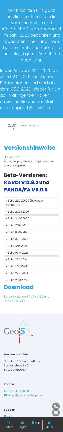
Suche (9, 427)
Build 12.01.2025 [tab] (17, 246)
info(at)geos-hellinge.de (23, 395)
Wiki (37, 423)
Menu (49, 427)
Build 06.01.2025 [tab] (17, 253)
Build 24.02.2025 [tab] (17, 218)
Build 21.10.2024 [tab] (17, 280)
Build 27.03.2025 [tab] (17, 212)
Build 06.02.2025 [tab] (17, 232)
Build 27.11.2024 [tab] (17, 259)
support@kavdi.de (31, 108)
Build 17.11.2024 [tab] (16, 266)
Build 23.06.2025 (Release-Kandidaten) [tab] (25, 203)
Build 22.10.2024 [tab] (17, 273)
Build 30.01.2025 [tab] (17, 239)
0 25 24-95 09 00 (17, 391)
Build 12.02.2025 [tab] (17, 225)
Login (22, 427)
